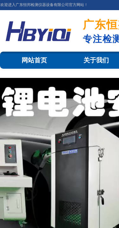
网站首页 (34, 60)
